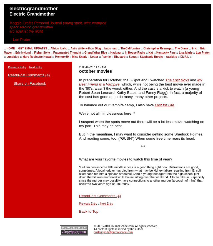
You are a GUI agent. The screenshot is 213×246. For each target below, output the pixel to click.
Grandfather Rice (95, 52)
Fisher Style (42, 52)
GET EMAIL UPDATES (32, 48)
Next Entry (35, 67)
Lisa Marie (185, 52)
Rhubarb (120, 56)
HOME (10, 48)
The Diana (181, 48)
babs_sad (110, 48)
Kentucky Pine (166, 52)
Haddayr (115, 52)
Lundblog (12, 56)
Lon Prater (203, 52)
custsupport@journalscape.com (113, 232)
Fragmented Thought (67, 52)
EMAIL (185, 56)
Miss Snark (79, 56)
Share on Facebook (30, 83)
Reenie (106, 56)
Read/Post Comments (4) (29, 75)
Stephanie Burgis (151, 56)
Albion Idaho (59, 48)
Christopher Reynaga (157, 48)
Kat (151, 52)
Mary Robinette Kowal (36, 56)
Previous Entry (17, 67)
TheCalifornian (130, 48)
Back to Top (88, 211)
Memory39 (62, 56)
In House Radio (135, 52)
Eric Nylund (23, 52)
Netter (94, 56)
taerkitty (171, 56)
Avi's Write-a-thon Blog (86, 48)
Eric (194, 48)
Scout (133, 56)
